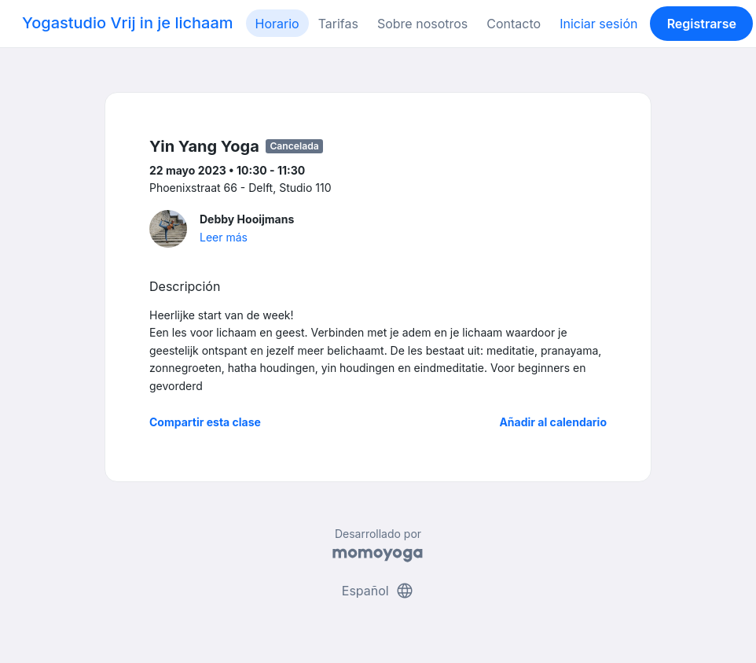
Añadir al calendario (553, 422)
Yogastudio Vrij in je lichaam (127, 22)
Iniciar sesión (598, 23)
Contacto (513, 23)
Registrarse (701, 23)
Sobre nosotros (422, 23)
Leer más (224, 237)
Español (378, 590)
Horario (277, 23)
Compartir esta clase (205, 422)
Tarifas (338, 23)
